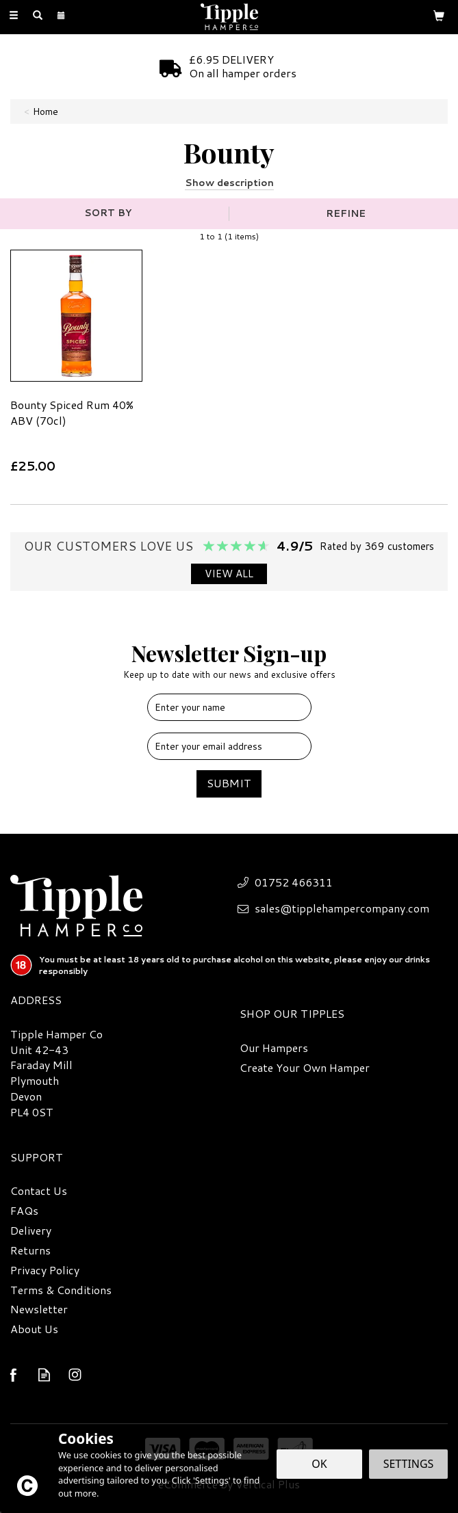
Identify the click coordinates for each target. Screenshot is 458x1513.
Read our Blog (44, 1374)
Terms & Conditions (61, 1290)
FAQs (24, 1210)
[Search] (37, 15)
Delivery (30, 1230)
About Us (34, 1329)
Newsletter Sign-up (229, 659)
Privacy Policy (44, 1270)
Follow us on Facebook (13, 1374)
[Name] (229, 707)
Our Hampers (274, 1047)
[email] (229, 746)
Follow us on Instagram (75, 1374)
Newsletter (39, 1309)
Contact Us (38, 1190)
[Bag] (438, 15)
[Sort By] (112, 213)
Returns (30, 1250)
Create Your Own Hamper (305, 1067)
